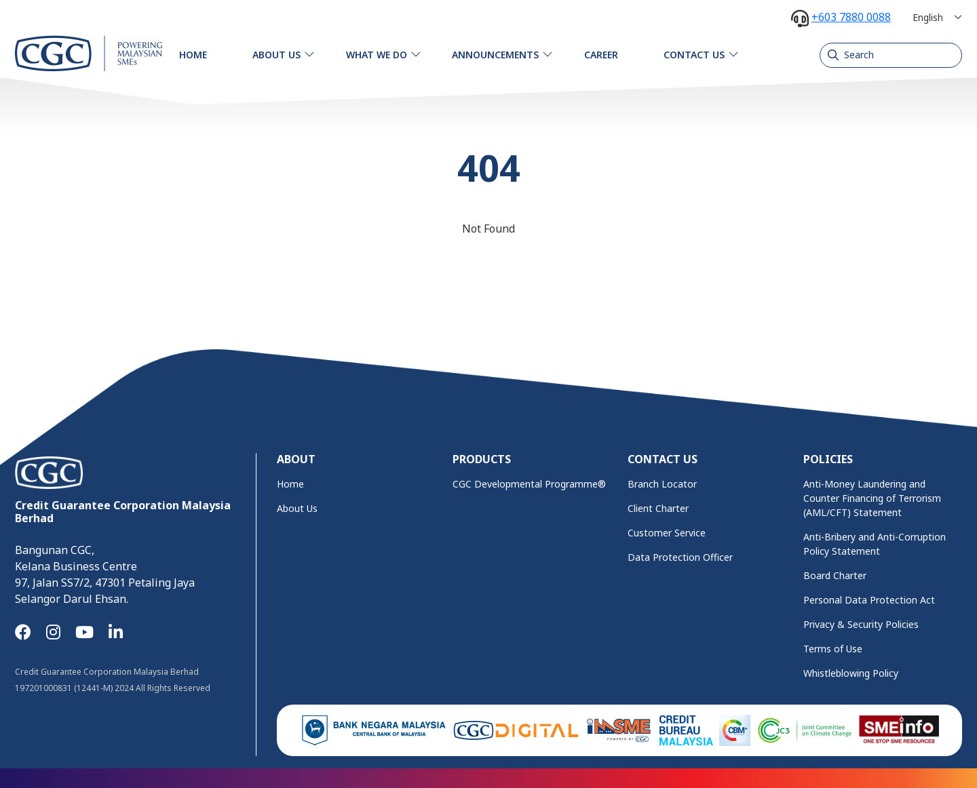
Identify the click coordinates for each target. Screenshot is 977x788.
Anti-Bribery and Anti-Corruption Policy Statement (874, 543)
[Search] (891, 55)
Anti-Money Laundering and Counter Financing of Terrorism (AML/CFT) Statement (872, 498)
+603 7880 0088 (851, 16)
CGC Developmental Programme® (529, 483)
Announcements (495, 54)
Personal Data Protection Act (869, 599)
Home (193, 54)
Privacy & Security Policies (861, 624)
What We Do (376, 54)
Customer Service (667, 532)
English (928, 17)
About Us (276, 54)
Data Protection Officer (680, 557)
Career (601, 54)
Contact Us (694, 54)
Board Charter (834, 575)
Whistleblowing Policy (850, 673)
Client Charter (658, 508)
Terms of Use (832, 648)
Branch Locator (662, 483)
